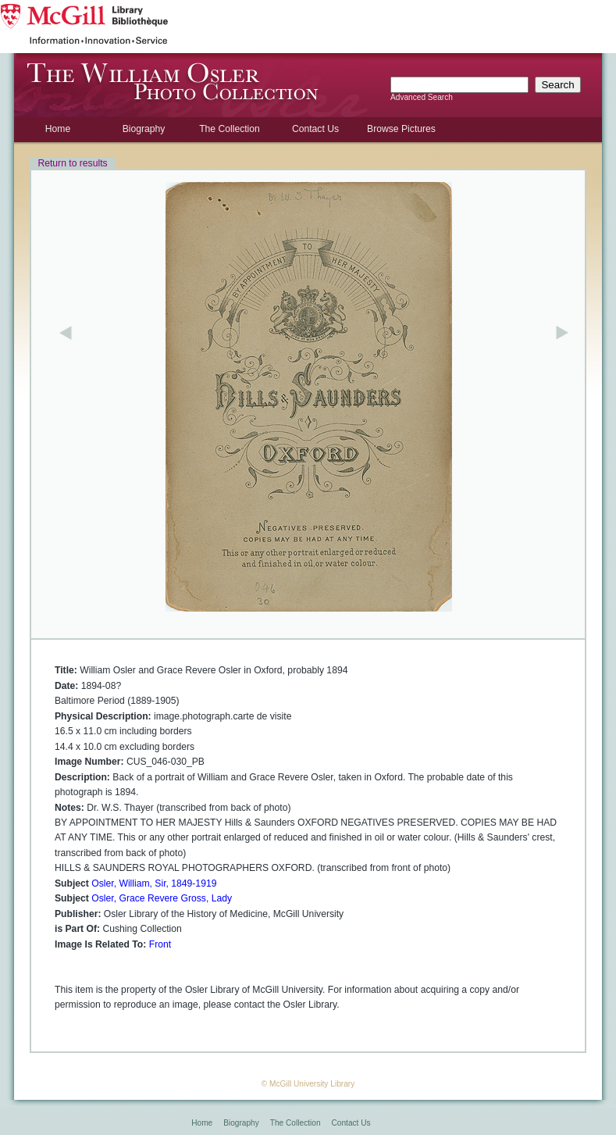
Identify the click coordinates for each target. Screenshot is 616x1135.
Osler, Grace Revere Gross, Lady (161, 898)
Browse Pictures (401, 128)
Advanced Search (421, 97)
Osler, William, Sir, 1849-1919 (153, 883)
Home (57, 128)
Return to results (72, 163)
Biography (144, 128)
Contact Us (315, 128)
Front (160, 944)
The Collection (229, 128)
